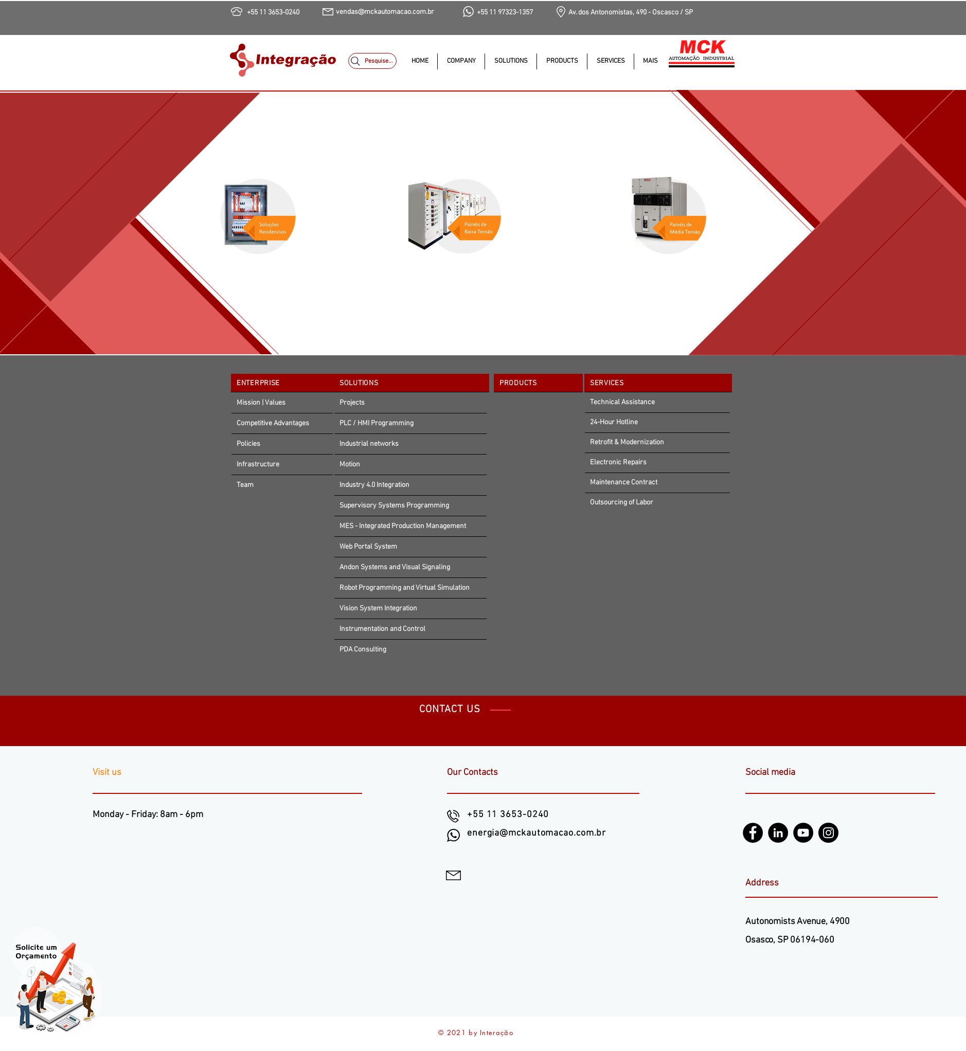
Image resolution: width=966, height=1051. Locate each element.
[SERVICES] (658, 383)
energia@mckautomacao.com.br (536, 833)
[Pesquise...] (372, 61)
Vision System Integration (378, 608)
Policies (248, 444)
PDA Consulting (362, 649)
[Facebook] (753, 833)
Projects (352, 402)
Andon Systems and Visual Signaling (394, 567)
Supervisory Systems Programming (394, 505)
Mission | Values (261, 402)
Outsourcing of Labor (621, 502)
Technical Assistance (622, 402)
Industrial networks (369, 444)
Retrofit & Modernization (627, 442)
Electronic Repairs (618, 462)
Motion (349, 464)
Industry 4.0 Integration (374, 485)
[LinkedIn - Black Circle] (778, 833)
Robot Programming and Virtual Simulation (404, 588)
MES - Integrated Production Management (402, 526)
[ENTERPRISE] (284, 383)
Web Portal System (368, 546)
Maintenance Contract (623, 482)
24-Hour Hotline (614, 422)
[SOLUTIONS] (411, 383)
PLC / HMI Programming (376, 423)
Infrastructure (258, 464)
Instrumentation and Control (382, 629)
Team (245, 485)
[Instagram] (828, 833)
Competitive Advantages (273, 423)
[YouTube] (803, 833)
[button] (510, 61)
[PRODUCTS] (538, 383)
